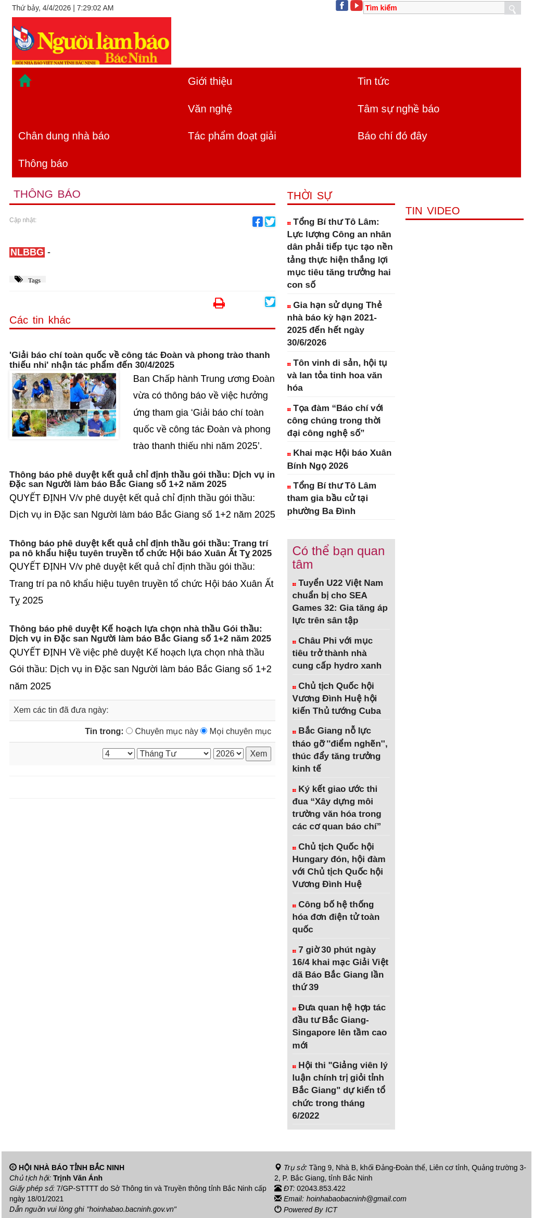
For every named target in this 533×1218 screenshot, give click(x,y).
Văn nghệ (210, 108)
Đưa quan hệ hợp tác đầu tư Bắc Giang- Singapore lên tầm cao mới (340, 1026)
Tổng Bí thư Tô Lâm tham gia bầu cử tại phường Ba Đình (332, 498)
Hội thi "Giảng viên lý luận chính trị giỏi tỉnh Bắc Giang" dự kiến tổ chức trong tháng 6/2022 (340, 1090)
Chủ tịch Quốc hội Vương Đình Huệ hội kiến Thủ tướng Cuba (337, 698)
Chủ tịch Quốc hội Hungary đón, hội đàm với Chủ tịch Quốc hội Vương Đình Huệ (339, 866)
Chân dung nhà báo (64, 136)
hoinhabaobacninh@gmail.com (357, 1199)
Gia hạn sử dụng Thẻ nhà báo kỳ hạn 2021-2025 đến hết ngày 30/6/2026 (334, 324)
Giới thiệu (210, 81)
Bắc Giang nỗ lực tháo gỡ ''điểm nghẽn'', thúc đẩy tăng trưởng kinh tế (340, 750)
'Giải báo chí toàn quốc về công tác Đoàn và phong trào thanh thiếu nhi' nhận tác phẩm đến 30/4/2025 (139, 360)
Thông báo (43, 163)
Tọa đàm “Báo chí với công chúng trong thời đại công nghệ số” (335, 421)
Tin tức (373, 81)
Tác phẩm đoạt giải (232, 136)
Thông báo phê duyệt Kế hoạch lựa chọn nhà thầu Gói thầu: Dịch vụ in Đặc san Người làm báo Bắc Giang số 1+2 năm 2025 (140, 634)
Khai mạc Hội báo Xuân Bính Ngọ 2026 (339, 459)
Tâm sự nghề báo (398, 108)
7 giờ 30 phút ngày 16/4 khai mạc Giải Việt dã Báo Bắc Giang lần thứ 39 (341, 969)
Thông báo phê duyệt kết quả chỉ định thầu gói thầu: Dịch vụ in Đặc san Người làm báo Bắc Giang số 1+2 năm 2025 (142, 480)
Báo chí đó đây (392, 136)
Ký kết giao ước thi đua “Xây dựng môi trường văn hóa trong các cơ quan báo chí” (337, 808)
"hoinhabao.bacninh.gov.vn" (131, 1209)
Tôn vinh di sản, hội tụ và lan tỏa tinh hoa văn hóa (337, 375)
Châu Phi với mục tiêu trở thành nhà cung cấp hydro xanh (337, 653)
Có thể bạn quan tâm (339, 557)
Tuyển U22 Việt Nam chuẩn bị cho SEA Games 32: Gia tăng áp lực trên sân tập (340, 602)
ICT (331, 1209)
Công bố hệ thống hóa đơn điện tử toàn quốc (336, 917)
